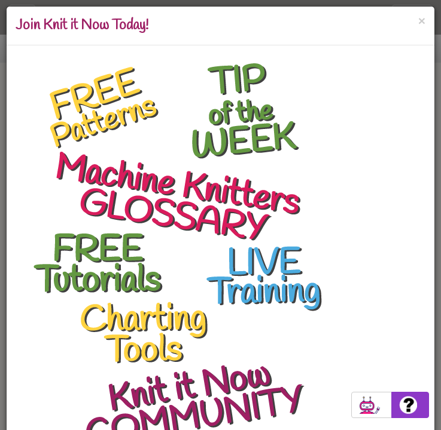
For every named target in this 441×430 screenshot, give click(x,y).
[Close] (421, 20)
